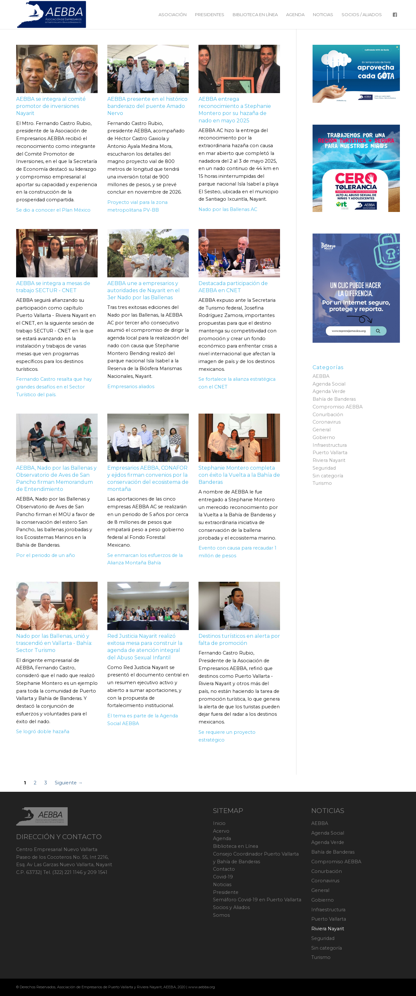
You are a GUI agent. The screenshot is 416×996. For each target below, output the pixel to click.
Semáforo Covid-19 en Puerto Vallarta (257, 900)
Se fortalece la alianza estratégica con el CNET (237, 383)
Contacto (224, 869)
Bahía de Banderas (334, 399)
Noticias (222, 884)
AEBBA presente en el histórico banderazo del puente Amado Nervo (147, 106)
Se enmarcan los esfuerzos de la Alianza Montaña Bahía (145, 559)
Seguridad (324, 468)
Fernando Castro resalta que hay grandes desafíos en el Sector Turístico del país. (54, 386)
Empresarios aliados (130, 386)
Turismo (322, 483)
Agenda (222, 838)
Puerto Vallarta (330, 452)
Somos (221, 915)
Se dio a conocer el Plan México (53, 210)
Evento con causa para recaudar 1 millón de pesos (237, 552)
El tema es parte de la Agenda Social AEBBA (142, 719)
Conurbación (328, 414)
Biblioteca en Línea (235, 846)
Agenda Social (329, 384)
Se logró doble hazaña (42, 731)
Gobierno (324, 437)
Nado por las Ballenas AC (227, 209)
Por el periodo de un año (45, 555)
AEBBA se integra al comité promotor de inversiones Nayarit (51, 106)
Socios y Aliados (231, 907)
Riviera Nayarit (329, 460)
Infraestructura (330, 445)
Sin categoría (328, 476)
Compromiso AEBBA (338, 407)
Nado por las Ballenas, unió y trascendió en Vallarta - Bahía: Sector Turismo (54, 643)
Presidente (225, 892)
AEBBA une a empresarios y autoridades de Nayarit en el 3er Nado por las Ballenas (143, 290)
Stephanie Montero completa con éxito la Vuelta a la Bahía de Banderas (239, 475)
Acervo (221, 831)
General (322, 430)
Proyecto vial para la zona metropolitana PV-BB (137, 206)
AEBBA (321, 376)
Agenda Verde (329, 391)
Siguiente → (68, 783)
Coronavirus (327, 422)
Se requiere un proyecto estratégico (227, 736)
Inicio (219, 823)
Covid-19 (223, 877)
